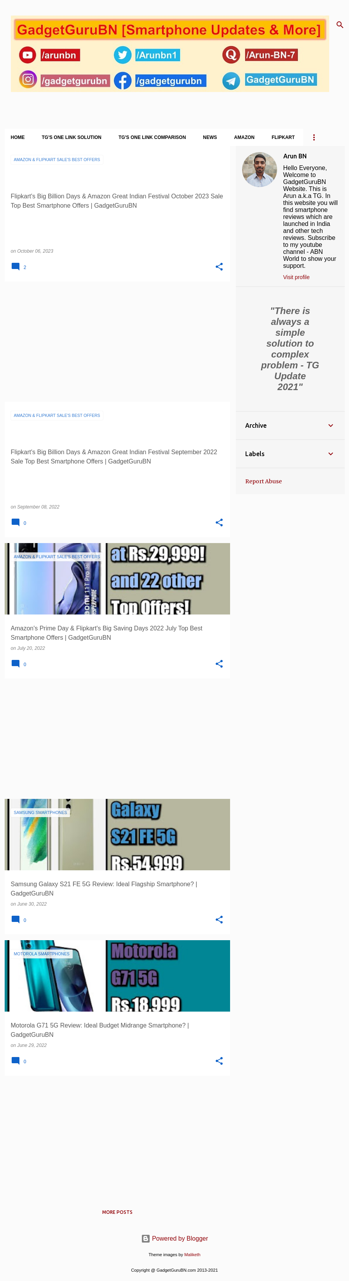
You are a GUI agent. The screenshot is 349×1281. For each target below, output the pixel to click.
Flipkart (283, 137)
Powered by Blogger (174, 1238)
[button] (219, 267)
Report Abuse (263, 481)
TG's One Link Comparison (152, 137)
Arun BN (295, 156)
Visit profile (296, 277)
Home (18, 137)
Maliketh (192, 1254)
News (210, 137)
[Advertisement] (114, 341)
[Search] (340, 25)
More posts (117, 1212)
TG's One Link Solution (72, 137)
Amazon (244, 137)
